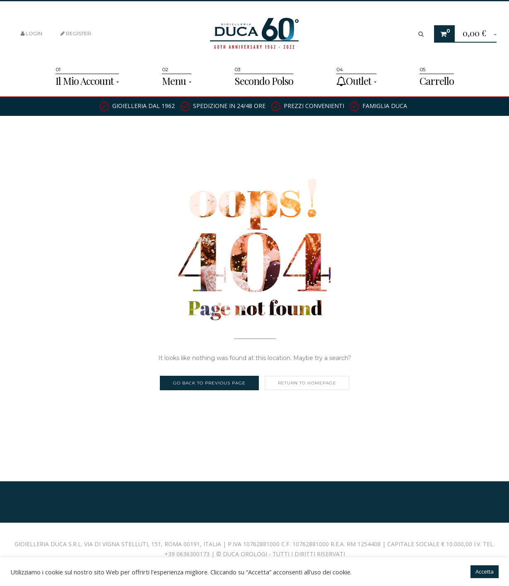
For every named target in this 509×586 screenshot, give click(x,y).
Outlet (356, 80)
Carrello (437, 80)
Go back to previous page (209, 383)
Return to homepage (307, 383)
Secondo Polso (263, 80)
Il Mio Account (87, 80)
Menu (176, 80)
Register (75, 33)
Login (31, 33)
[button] (476, 34)
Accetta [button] (484, 571)
